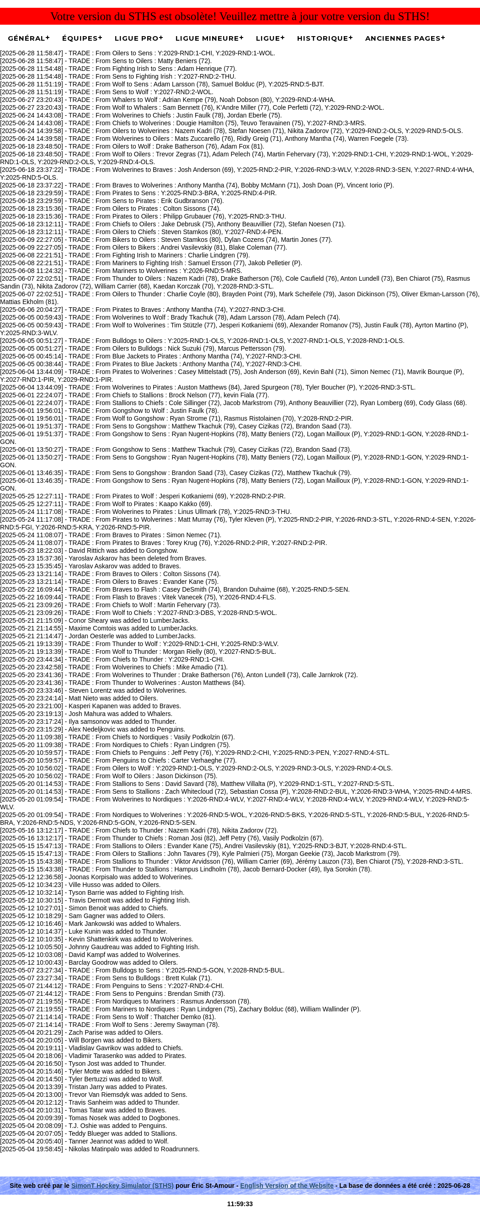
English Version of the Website (286, 1185)
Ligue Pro (137, 38)
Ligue (268, 38)
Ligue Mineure (207, 38)
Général (26, 38)
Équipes (80, 38)
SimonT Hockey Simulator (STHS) (122, 1185)
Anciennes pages (403, 38)
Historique (322, 38)
